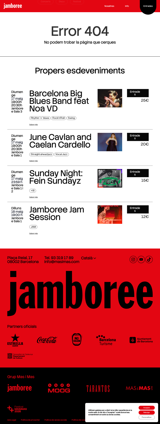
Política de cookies (75, 417)
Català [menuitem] (87, 265)
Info (127, 6)
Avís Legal (6, 417)
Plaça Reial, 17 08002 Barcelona (18, 267)
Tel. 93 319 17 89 (56, 265)
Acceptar (145, 407)
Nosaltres (110, 6)
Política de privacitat (25, 417)
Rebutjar (145, 412)
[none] (99, 266)
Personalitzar (146, 417)
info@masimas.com (59, 269)
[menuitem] (99, 266)
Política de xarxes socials (51, 417)
